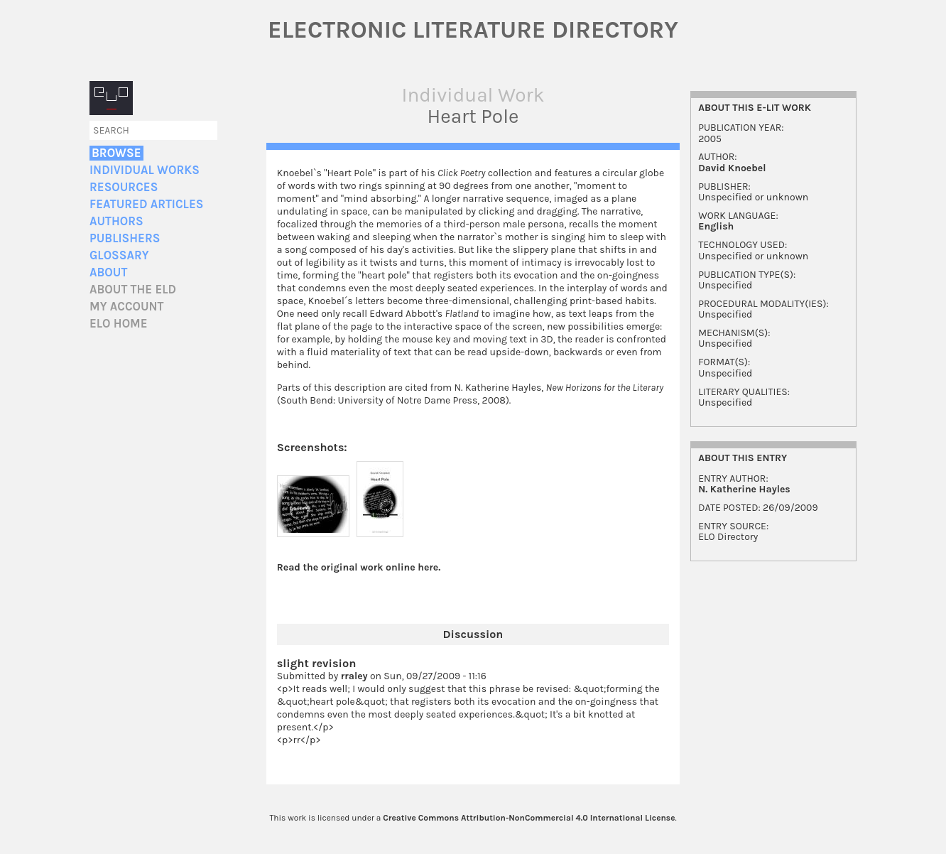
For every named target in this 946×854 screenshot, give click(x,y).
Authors (116, 221)
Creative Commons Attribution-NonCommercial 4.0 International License (529, 818)
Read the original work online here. (359, 567)
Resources (123, 187)
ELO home (118, 323)
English (716, 226)
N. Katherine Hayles (744, 489)
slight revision (317, 663)
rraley (354, 676)
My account (126, 306)
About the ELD (132, 289)
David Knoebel (732, 168)
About (108, 272)
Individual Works (144, 170)
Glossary (119, 255)
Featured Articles (146, 204)
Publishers (124, 238)
